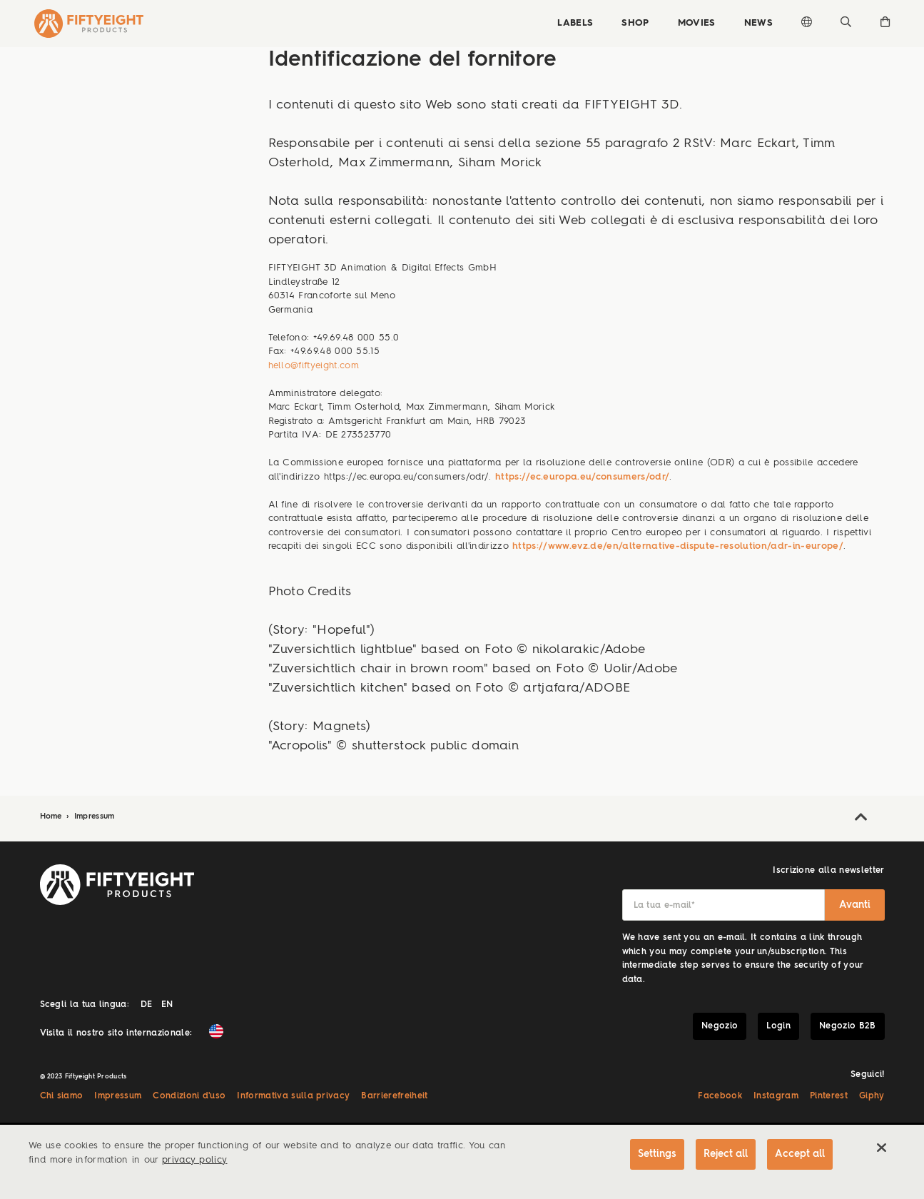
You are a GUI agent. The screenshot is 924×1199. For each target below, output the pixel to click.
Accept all (800, 1154)
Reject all (726, 1154)
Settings (657, 1154)
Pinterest (829, 1096)
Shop (635, 23)
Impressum (94, 817)
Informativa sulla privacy (293, 1096)
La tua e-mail (664, 905)
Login (778, 1026)
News (758, 23)
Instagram (775, 1096)
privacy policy (194, 1160)
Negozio (719, 1026)
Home (53, 817)
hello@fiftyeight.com (314, 365)
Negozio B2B (847, 1026)
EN (167, 1005)
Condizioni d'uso (189, 1096)
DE (147, 1005)
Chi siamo (61, 1096)
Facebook (720, 1096)
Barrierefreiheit (394, 1096)
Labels (575, 23)
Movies (697, 23)
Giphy (872, 1096)
